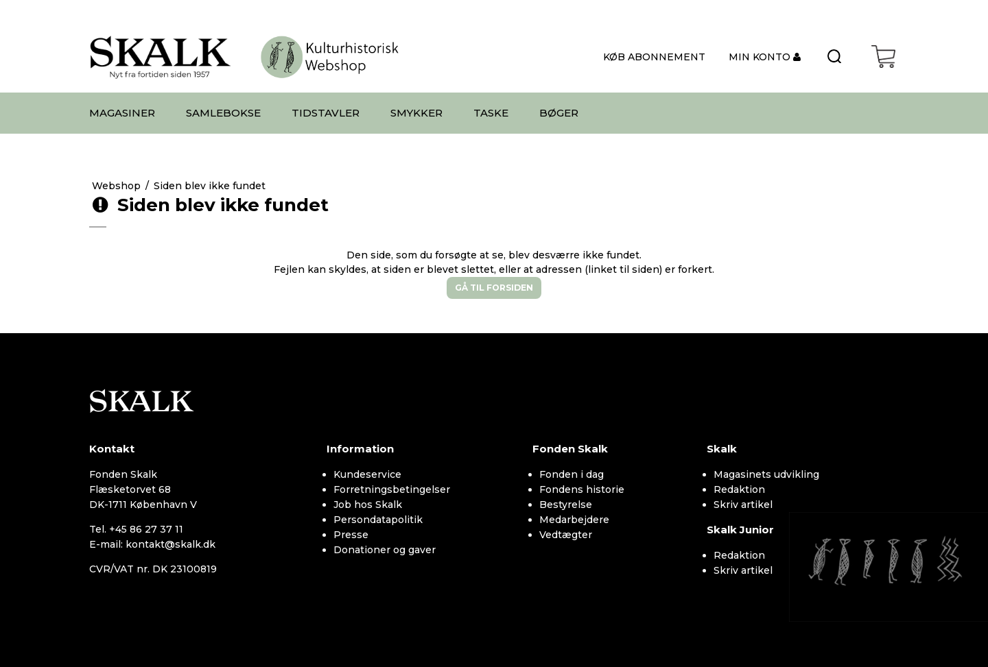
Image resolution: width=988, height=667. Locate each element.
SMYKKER (416, 112)
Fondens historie (581, 489)
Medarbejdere (574, 519)
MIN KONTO (761, 57)
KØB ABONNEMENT (654, 57)
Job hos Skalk (367, 504)
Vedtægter (565, 535)
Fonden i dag (571, 474)
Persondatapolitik (378, 519)
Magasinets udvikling (766, 474)
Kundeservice (367, 474)
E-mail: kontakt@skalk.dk (152, 544)
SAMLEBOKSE (223, 112)
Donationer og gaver (384, 550)
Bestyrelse (565, 504)
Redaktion (739, 489)
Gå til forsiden (494, 287)
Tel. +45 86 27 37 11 (136, 529)
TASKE (490, 112)
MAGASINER (122, 112)
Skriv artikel (743, 504)
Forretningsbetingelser (391, 489)
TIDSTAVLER (326, 112)
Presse (350, 535)
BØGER (558, 112)
